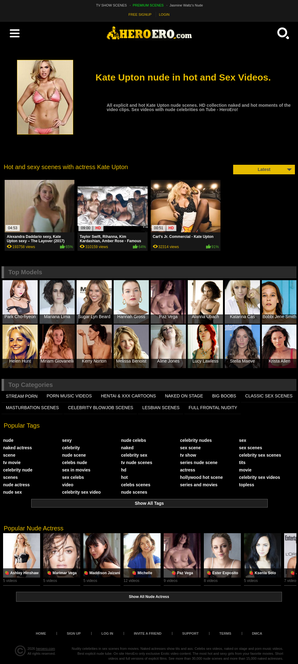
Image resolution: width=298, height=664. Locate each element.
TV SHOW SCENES (111, 5)
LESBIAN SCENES (161, 407)
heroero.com (45, 648)
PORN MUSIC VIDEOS (69, 395)
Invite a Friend (148, 633)
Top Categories (30, 384)
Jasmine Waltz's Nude (186, 5)
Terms (225, 633)
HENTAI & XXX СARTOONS (128, 395)
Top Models (25, 272)
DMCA (257, 633)
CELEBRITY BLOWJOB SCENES (100, 407)
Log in (107, 633)
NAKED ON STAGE (184, 395)
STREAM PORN (22, 396)
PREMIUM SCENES (148, 5)
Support (190, 633)
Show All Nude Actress (149, 597)
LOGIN (164, 14)
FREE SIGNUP (140, 14)
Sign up (74, 633)
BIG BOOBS (224, 395)
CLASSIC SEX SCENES (268, 395)
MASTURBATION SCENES (32, 407)
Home (41, 633)
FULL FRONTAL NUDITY (213, 407)
